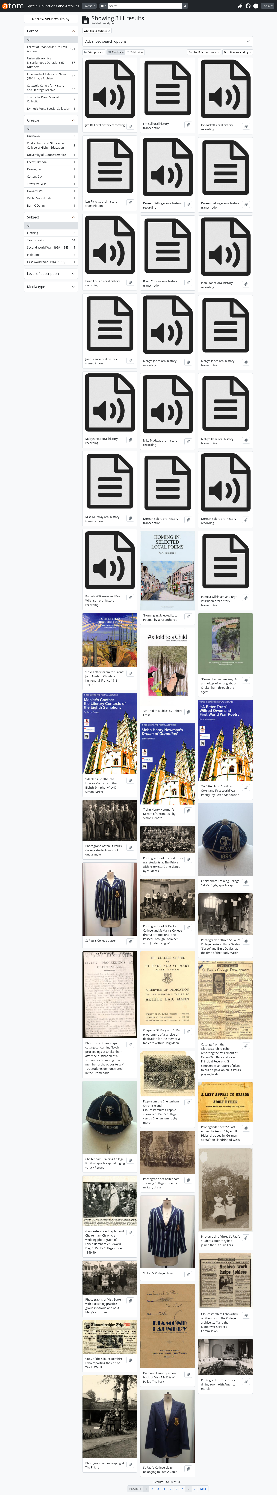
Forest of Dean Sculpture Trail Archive (51, 49)
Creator (33, 120)
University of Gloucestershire (51, 156)
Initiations (51, 255)
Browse (88, 6)
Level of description (43, 273)
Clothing (51, 234)
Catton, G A (51, 177)
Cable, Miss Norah (51, 199)
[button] (240, 6)
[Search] (145, 6)
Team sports (51, 241)
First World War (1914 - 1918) (51, 263)
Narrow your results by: (51, 18)
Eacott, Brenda (51, 163)
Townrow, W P (51, 185)
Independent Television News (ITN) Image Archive (51, 76)
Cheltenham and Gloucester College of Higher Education (51, 145)
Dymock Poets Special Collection (51, 109)
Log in (266, 6)
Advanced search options (105, 41)
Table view (135, 52)
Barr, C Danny (51, 206)
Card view (116, 52)
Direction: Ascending (236, 52)
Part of (32, 31)
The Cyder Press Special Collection (51, 99)
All (28, 40)
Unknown (51, 137)
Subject (33, 217)
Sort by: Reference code (203, 52)
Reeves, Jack (51, 170)
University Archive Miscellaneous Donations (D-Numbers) (51, 62)
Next (203, 1489)
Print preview (94, 52)
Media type (36, 286)
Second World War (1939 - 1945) (51, 248)
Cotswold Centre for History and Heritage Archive (51, 88)
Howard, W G (51, 192)
